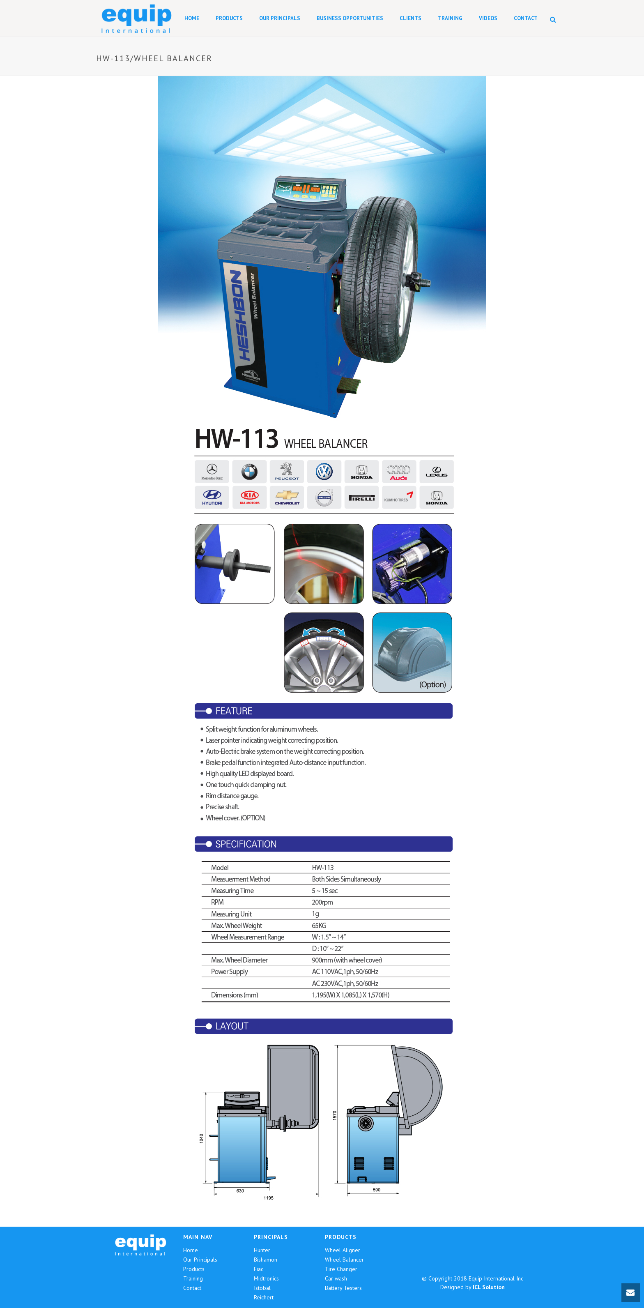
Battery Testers (343, 1288)
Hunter (262, 1250)
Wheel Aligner (342, 1250)
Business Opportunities (350, 18)
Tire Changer (341, 1269)
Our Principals (279, 18)
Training (450, 18)
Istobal (262, 1288)
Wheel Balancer (344, 1259)
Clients (410, 18)
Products (229, 18)
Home (191, 18)
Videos (488, 18)
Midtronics (266, 1278)
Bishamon (265, 1259)
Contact (526, 18)
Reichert (264, 1297)
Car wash (336, 1278)
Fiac (258, 1269)
